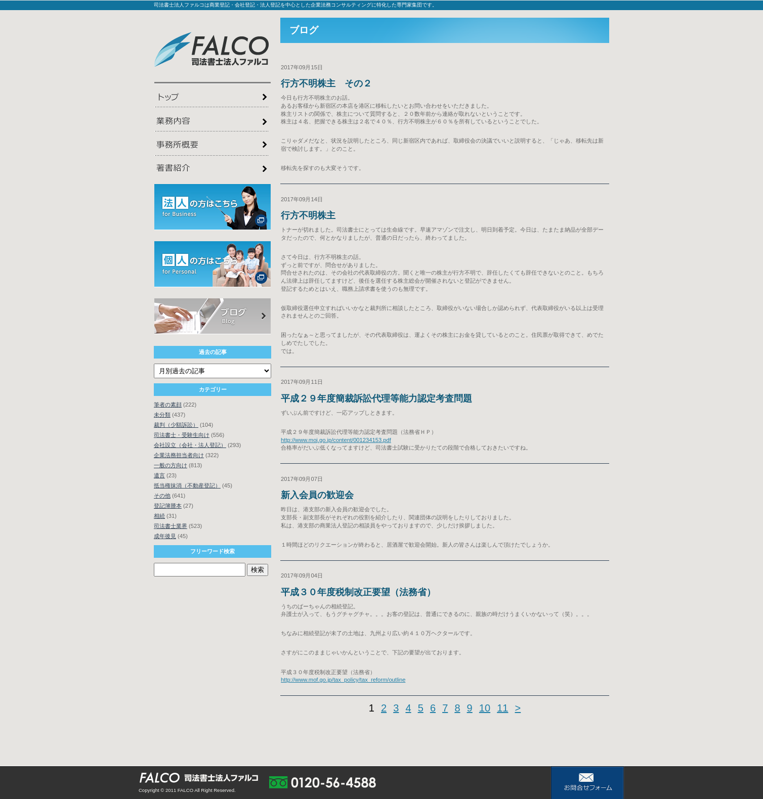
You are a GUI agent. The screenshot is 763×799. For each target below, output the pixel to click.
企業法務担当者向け (179, 455)
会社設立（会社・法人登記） (190, 445)
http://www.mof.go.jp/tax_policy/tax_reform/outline (343, 680)
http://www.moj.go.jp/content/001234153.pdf (336, 440)
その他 (162, 496)
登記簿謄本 (168, 506)
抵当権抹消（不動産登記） (187, 485)
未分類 (162, 415)
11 (502, 708)
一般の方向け (170, 465)
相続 (159, 516)
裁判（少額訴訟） (176, 425)
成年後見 (165, 536)
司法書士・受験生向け (181, 435)
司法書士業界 (170, 526)
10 (484, 708)
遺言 (159, 475)
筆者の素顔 (168, 405)
